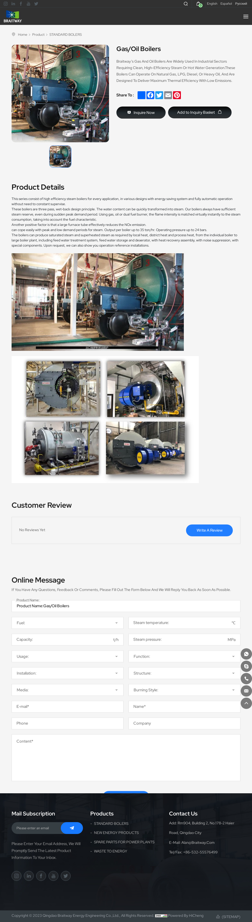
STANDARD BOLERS (65, 35)
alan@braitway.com (198, 842)
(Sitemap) (231, 916)
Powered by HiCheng (186, 915)
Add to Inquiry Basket (196, 112)
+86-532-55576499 (200, 852)
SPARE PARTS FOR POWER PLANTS (124, 842)
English (212, 3)
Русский (241, 3)
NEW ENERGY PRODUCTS (116, 832)
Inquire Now (144, 112)
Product (38, 35)
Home (22, 34)
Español (226, 3)
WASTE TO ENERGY (110, 851)
